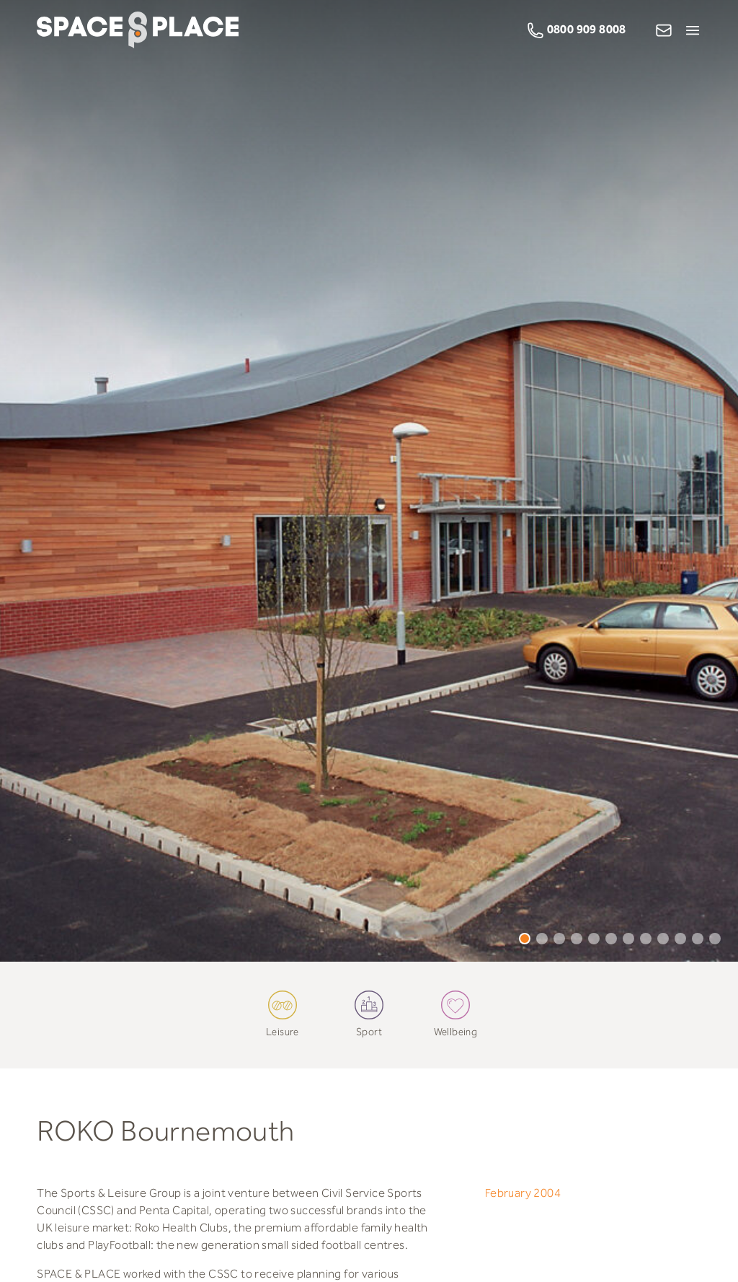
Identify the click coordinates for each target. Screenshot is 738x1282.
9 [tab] (663, 938)
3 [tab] (559, 938)
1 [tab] (524, 938)
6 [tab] (611, 938)
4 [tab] (576, 938)
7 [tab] (628, 938)
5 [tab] (594, 938)
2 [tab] (542, 938)
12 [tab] (715, 938)
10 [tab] (680, 938)
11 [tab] (697, 938)
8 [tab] (646, 938)
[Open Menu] (692, 30)
